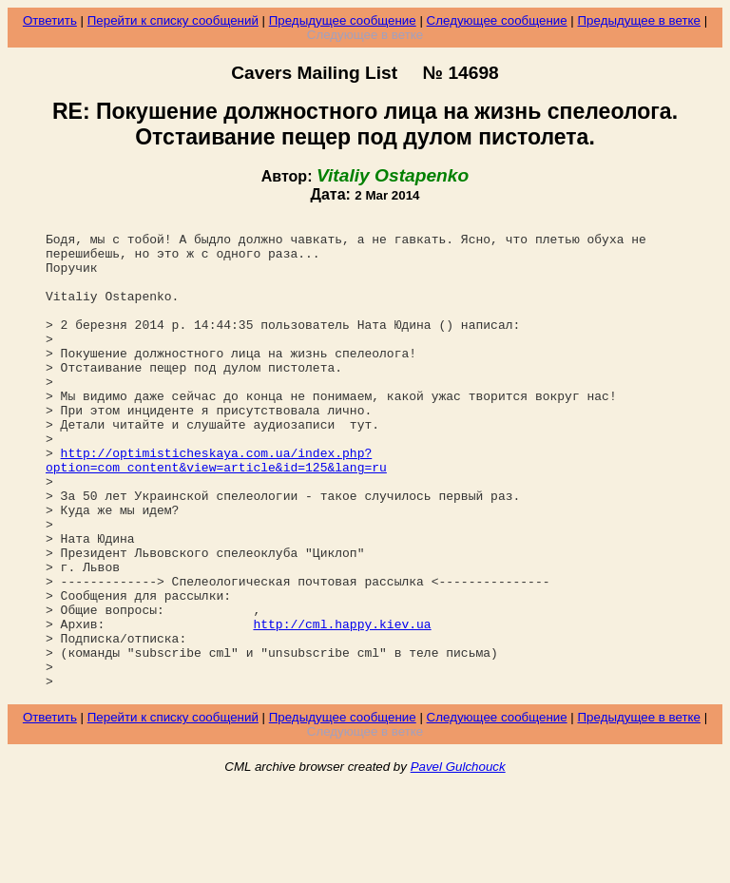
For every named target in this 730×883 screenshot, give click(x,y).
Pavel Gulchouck (458, 861)
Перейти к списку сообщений (173, 20)
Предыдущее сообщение (342, 20)
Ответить (50, 20)
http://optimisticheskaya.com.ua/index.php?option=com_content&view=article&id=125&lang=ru (216, 509)
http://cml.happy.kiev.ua (342, 706)
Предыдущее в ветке (639, 20)
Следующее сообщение (497, 20)
